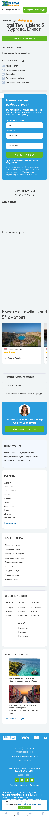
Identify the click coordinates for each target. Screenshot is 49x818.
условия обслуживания (12, 797)
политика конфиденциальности (28, 795)
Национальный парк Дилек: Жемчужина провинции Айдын (23, 679)
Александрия (10, 490)
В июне (21, 607)
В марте (9, 607)
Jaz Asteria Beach (12, 358)
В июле (21, 611)
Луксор (7, 514)
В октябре (35, 611)
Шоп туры (9, 566)
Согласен (24, 808)
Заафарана (9, 506)
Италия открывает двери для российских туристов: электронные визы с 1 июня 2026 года (24, 709)
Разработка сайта (18, 785)
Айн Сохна (9, 487)
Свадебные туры (12, 571)
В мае (8, 615)
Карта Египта (32, 456)
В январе (22, 632)
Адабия (7, 483)
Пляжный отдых (12, 545)
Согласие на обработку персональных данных (22, 173)
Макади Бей (9, 518)
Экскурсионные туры (14, 558)
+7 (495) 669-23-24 (11, 9)
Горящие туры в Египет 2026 (17, 460)
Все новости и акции (14, 719)
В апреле (10, 611)
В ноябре (35, 615)
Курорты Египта (27, 453)
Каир (6, 510)
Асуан (7, 494)
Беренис (8, 498)
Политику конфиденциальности (22, 169)
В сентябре (36, 607)
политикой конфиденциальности (30, 804)
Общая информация (13, 456)
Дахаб (7, 502)
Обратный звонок (24, 752)
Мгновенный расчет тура (24, 429)
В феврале (23, 636)
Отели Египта (10, 453)
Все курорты (10, 523)
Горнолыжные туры (14, 562)
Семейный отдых (13, 549)
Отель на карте (24, 194)
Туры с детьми (12, 575)
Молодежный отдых (14, 554)
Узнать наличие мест (24, 38)
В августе (22, 615)
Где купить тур (24, 760)
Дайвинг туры (11, 579)
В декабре (23, 628)
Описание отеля (24, 190)
